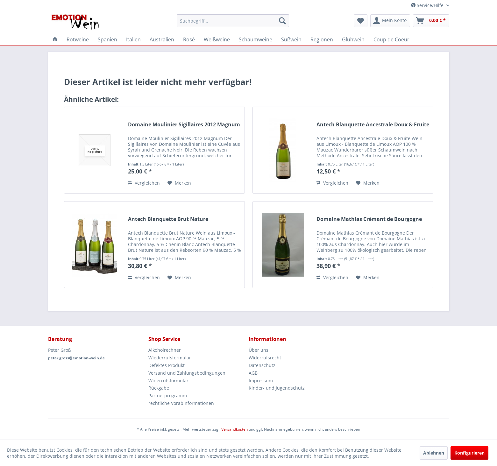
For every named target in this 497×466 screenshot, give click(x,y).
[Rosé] (189, 39)
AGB (253, 373)
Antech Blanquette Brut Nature (168, 219)
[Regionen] (321, 39)
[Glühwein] (353, 39)
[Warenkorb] (431, 20)
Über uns (258, 350)
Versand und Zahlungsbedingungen (186, 373)
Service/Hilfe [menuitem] (428, 5)
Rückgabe (158, 388)
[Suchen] (282, 20)
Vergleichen (144, 183)
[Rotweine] (77, 39)
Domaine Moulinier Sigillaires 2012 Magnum (184, 124)
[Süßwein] (291, 39)
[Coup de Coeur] (391, 39)
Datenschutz (262, 365)
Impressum (261, 381)
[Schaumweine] (255, 39)
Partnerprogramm (167, 395)
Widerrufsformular (168, 381)
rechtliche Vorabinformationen (181, 403)
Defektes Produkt (166, 365)
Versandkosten (234, 429)
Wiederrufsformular (169, 358)
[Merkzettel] (360, 20)
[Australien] (162, 39)
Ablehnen (433, 453)
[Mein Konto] (390, 20)
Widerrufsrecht (265, 358)
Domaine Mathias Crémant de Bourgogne (369, 219)
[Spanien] (107, 39)
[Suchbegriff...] (233, 20)
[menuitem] (233, 20)
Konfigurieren (469, 453)
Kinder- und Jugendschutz (277, 388)
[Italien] (133, 39)
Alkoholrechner (164, 350)
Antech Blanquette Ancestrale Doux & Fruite (372, 124)
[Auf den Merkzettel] (179, 183)
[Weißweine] (216, 39)
